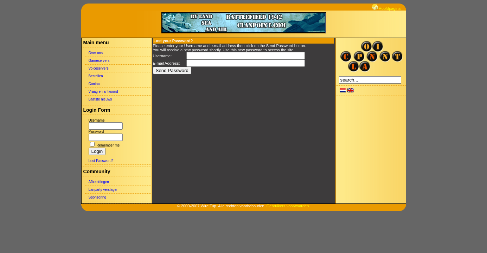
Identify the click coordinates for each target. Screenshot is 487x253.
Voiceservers (99, 68)
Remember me (108, 145)
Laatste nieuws (100, 99)
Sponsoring (98, 197)
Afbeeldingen (99, 182)
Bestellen (96, 76)
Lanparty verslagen (103, 190)
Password (96, 132)
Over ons (96, 53)
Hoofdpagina (386, 8)
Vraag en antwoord (103, 91)
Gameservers (99, 61)
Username (97, 120)
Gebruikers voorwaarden (288, 206)
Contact (95, 84)
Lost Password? (101, 161)
